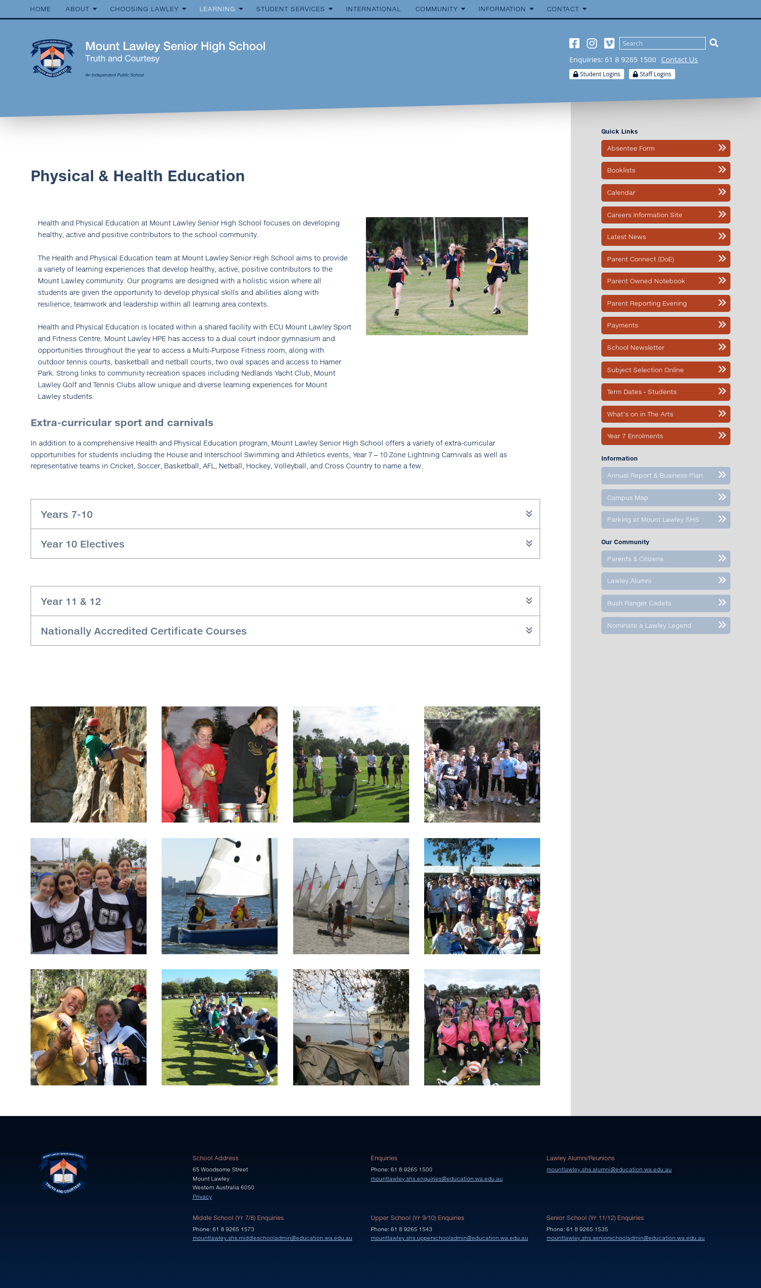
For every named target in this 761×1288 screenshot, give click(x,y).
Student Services (290, 9)
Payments (622, 325)
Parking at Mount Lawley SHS (653, 519)
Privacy (202, 1196)
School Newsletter (635, 347)
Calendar (621, 192)
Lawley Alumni (629, 580)
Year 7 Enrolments (635, 436)
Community (436, 9)
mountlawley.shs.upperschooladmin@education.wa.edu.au (449, 1238)
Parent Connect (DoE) (640, 259)
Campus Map (627, 497)
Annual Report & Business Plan (655, 475)
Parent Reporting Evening (647, 303)
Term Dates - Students (642, 391)
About (77, 9)
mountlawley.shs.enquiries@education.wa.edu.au (437, 1178)
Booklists (621, 170)
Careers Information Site (644, 215)
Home (40, 9)
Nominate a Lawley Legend (649, 625)
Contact (563, 9)
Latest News (626, 236)
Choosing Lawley (144, 9)
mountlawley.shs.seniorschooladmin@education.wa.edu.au (625, 1238)
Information (502, 9)
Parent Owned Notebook (646, 281)
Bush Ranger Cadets (639, 603)
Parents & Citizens (635, 559)
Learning (217, 9)
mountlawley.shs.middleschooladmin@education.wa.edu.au (272, 1238)
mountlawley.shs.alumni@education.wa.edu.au (609, 1169)
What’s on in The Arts (640, 414)
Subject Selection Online (645, 370)
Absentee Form (631, 148)
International (373, 9)
